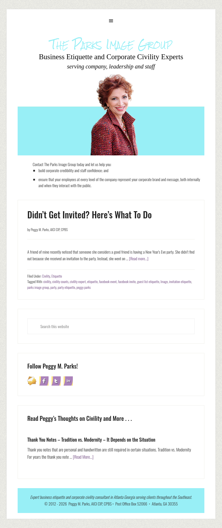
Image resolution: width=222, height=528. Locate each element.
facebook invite (127, 281)
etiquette (92, 281)
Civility (46, 276)
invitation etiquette (180, 281)
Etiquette (56, 276)
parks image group (38, 287)
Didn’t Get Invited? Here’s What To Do (89, 214)
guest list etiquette (148, 281)
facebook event (108, 281)
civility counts (60, 281)
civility (47, 281)
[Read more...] (138, 258)
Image (164, 281)
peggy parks (84, 287)
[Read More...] (83, 456)
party (53, 287)
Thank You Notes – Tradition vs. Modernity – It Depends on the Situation (91, 439)
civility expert (78, 281)
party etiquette (66, 287)
